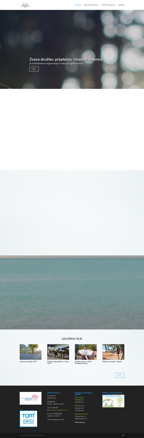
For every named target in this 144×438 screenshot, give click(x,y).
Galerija (121, 5)
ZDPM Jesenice (108, 5)
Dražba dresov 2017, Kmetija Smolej (83, 362)
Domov (78, 5)
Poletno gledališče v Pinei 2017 (58, 362)
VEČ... (34, 69)
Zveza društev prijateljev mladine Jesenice (66, 59)
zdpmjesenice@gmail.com (59, 410)
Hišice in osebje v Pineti (112, 361)
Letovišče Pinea (90, 5)
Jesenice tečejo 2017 (28, 361)
